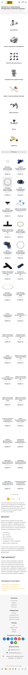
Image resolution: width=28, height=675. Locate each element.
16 (19, 499)
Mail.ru (23, 638)
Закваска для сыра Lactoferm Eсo (11, 584)
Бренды (14, 629)
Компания (14, 598)
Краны (14, 129)
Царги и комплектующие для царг (14, 96)
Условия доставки (14, 617)
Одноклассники (19, 638)
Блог (14, 625)
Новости (14, 602)
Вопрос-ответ (14, 627)
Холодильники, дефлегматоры (14, 79)
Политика (14, 607)
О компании (14, 600)
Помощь (14, 613)
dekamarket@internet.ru (15, 653)
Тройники (14, 145)
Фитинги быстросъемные (14, 63)
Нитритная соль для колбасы (10, 586)
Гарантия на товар (14, 619)
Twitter (11, 638)
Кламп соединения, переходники (14, 46)
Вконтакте (4, 638)
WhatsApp (15, 642)
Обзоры (14, 631)
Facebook (8, 638)
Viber (11, 642)
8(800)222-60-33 (15, 649)
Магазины (14, 605)
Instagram (15, 638)
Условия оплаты (14, 615)
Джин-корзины (13, 112)
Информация (14, 610)
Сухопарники (14, 30)
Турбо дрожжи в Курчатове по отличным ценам (13, 589)
